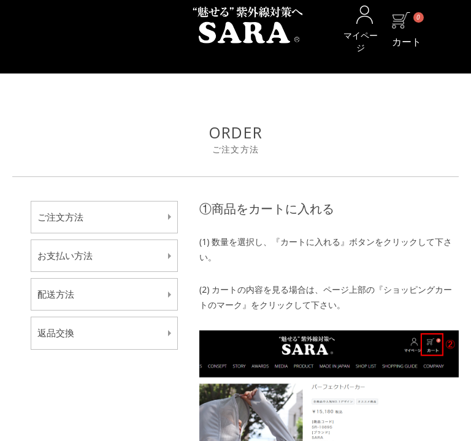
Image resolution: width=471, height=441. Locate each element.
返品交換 (55, 332)
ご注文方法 (60, 217)
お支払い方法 (65, 255)
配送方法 (55, 294)
